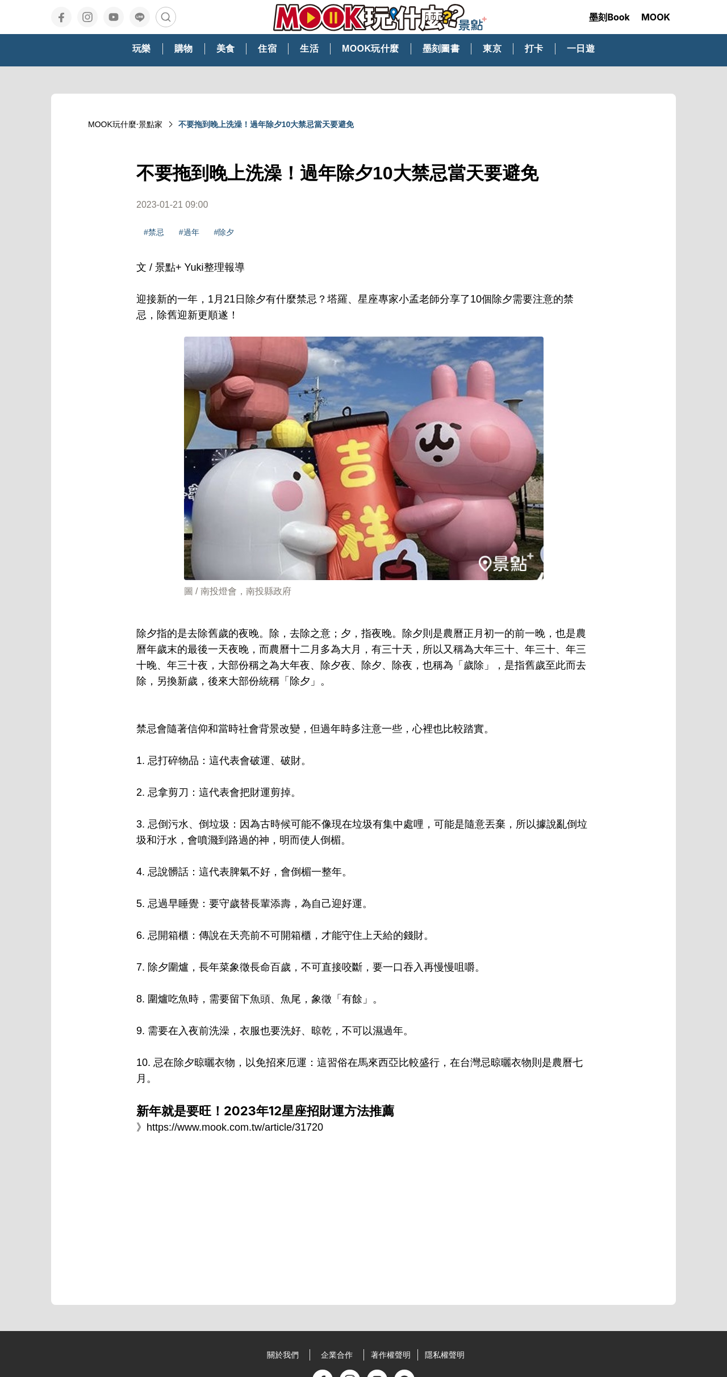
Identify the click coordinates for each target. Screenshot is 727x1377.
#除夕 (224, 232)
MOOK (655, 17)
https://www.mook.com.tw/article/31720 (235, 1127)
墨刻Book (609, 17)
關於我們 (283, 1354)
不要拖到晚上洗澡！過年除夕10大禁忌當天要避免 (266, 124)
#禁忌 (154, 232)
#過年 (189, 232)
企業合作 (337, 1354)
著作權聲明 (391, 1354)
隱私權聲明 (445, 1354)
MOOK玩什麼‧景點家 (125, 124)
